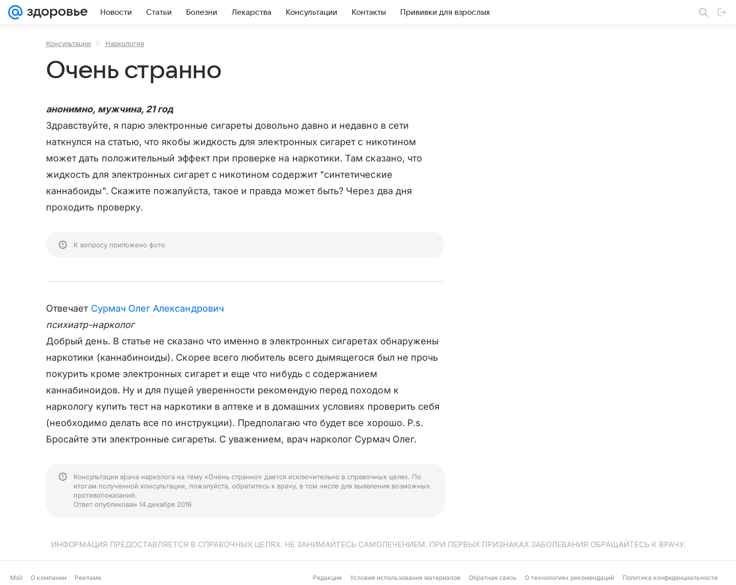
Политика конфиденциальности (670, 577)
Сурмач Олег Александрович (157, 308)
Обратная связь (493, 577)
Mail (16, 577)
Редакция (327, 577)
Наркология (124, 43)
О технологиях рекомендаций (569, 577)
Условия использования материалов (405, 577)
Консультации (68, 43)
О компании (48, 577)
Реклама (88, 577)
